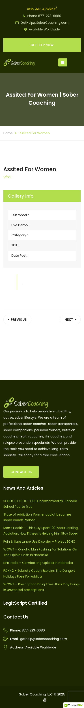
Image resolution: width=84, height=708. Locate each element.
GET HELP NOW (42, 45)
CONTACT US (21, 472)
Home (8, 133)
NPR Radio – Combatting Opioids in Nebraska (38, 563)
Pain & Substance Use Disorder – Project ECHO (39, 541)
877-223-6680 (33, 630)
